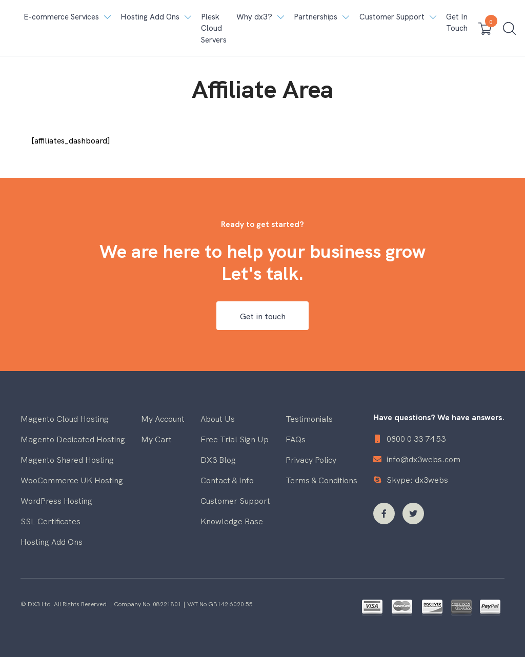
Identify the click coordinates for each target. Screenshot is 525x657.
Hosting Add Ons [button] (149, 16)
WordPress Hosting (56, 500)
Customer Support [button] (392, 16)
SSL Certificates (50, 520)
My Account (163, 418)
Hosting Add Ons (52, 541)
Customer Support (235, 500)
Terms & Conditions (321, 479)
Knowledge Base (231, 520)
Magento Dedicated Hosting (73, 438)
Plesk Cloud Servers (214, 28)
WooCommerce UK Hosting (72, 479)
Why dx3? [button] (254, 16)
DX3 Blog (218, 459)
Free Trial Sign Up (234, 438)
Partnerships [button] (315, 16)
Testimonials (309, 418)
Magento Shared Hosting (67, 459)
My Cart (156, 438)
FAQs (296, 438)
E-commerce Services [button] (61, 16)
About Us (217, 418)
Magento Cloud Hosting (65, 418)
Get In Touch (457, 22)
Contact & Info (227, 479)
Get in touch (263, 315)
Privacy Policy (311, 459)
